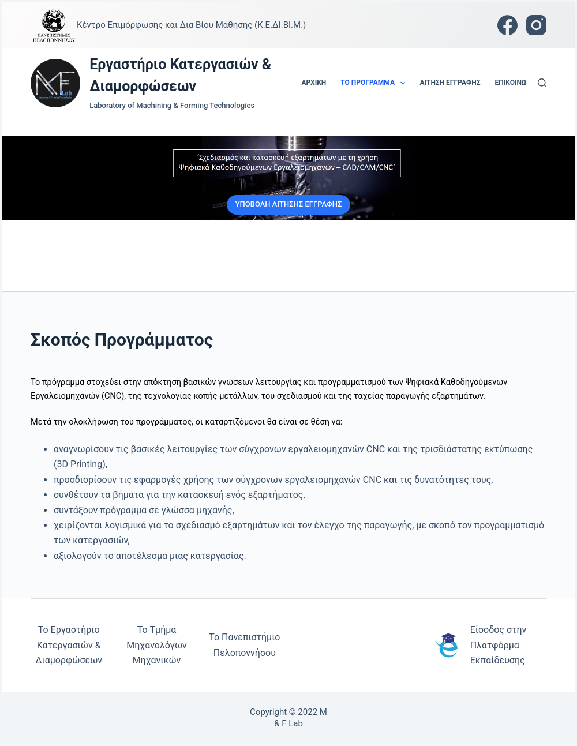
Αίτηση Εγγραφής (449, 82)
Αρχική (314, 82)
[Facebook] (507, 25)
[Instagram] (536, 25)
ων (96, 660)
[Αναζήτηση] (542, 82)
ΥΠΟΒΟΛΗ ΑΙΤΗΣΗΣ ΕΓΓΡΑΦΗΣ (288, 204)
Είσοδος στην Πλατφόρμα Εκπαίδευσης (498, 645)
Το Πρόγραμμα (375, 83)
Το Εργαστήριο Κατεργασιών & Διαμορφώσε (67, 645)
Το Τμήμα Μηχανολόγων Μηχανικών (156, 645)
